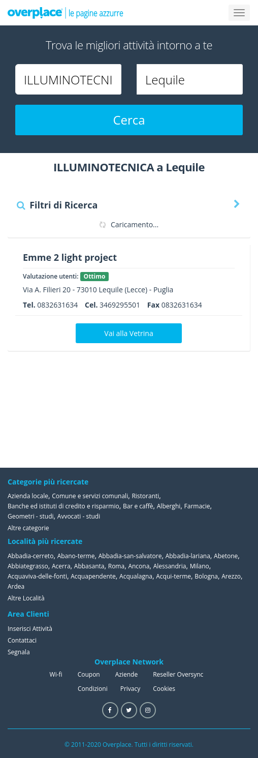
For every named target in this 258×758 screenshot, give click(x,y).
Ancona (138, 566)
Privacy (130, 688)
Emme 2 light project (70, 257)
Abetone (226, 556)
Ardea (16, 586)
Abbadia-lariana (188, 556)
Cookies (164, 688)
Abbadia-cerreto (30, 556)
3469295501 (120, 305)
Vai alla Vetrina (128, 333)
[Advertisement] (199, 409)
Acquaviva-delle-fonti (37, 576)
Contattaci (22, 640)
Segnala (19, 652)
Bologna (206, 576)
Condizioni (93, 688)
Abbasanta (89, 566)
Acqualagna (135, 576)
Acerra (61, 566)
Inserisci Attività (30, 628)
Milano (199, 566)
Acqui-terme (173, 576)
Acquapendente (93, 576)
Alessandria (169, 566)
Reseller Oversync (178, 674)
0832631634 (57, 305)
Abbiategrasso (28, 566)
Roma (116, 566)
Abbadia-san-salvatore (130, 556)
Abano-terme (76, 556)
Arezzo (231, 576)
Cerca (129, 119)
